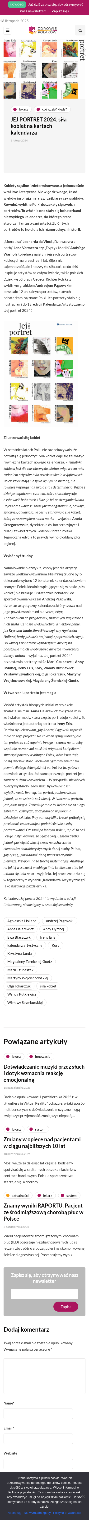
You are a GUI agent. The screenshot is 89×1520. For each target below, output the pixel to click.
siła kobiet (48, 986)
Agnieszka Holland (21, 921)
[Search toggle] (80, 30)
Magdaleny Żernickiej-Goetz (29, 961)
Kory (55, 945)
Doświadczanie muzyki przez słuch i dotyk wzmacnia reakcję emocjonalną (44, 1075)
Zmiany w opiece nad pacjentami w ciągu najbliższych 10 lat (42, 1145)
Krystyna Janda (19, 953)
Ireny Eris (47, 937)
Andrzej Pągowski (60, 921)
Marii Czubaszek (20, 970)
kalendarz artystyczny (24, 945)
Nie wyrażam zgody (37, 1513)
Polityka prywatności (67, 1513)
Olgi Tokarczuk (19, 986)
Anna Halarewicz (20, 929)
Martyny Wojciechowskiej (27, 978)
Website (10, 1453)
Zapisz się (60, 11)
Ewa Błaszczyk (19, 937)
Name (9, 1403)
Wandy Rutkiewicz (21, 994)
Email (9, 1428)
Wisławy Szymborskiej (25, 1002)
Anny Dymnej (53, 929)
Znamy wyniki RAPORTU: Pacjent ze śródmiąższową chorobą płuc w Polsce (43, 1214)
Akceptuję (14, 1513)
